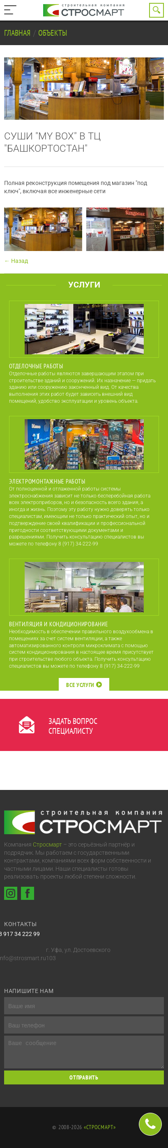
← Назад (16, 261)
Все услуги (84, 685)
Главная (18, 32)
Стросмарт (47, 844)
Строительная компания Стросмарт (84, 10)
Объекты (52, 32)
